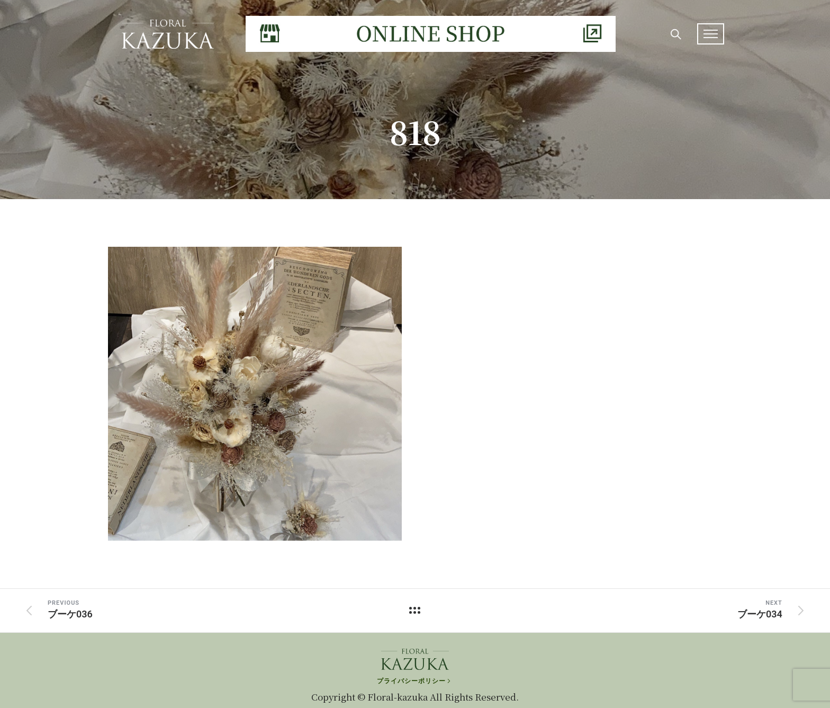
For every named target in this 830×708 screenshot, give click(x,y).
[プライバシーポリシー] (415, 669)
